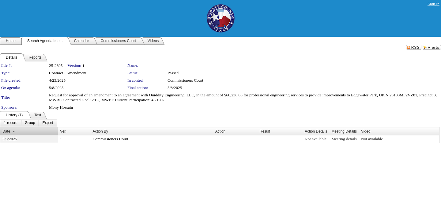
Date (6, 131)
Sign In (433, 4)
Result (265, 131)
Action (220, 131)
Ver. (63, 131)
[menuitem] (10, 123)
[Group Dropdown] (30, 123)
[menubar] (28, 123)
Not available (315, 139)
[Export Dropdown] (48, 123)
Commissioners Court (185, 80)
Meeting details (344, 139)
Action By (100, 131)
